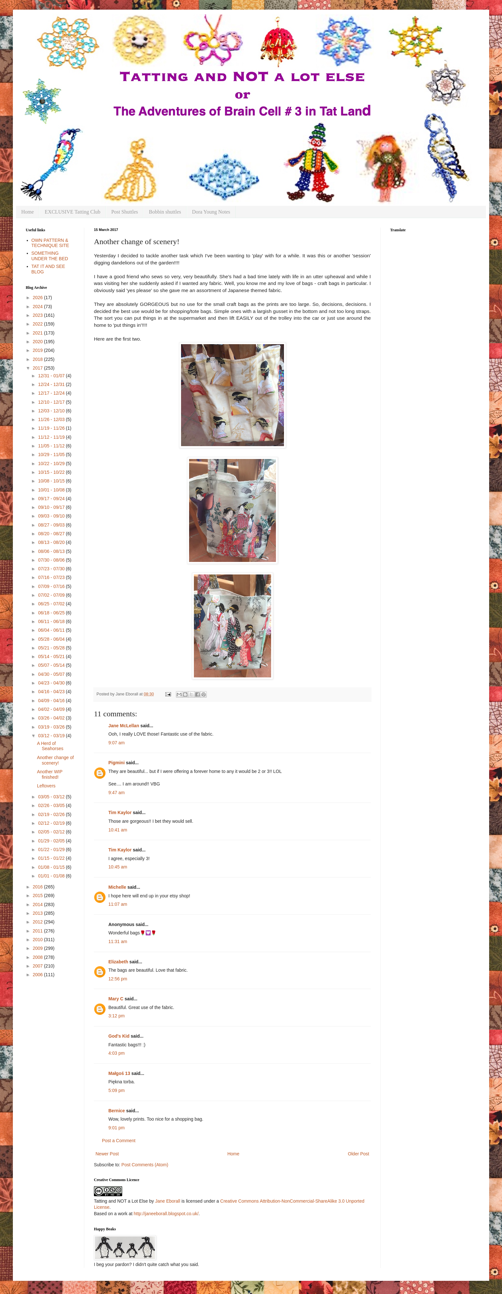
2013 (38, 913)
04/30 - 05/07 (52, 674)
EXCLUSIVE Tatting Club (72, 212)
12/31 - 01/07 (52, 375)
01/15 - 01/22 (52, 858)
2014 (38, 904)
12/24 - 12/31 (52, 384)
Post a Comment (118, 1140)
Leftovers (46, 785)
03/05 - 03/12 (52, 796)
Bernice (116, 1110)
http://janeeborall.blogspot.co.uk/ (166, 1213)
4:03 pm (116, 1053)
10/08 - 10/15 (52, 480)
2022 (38, 323)
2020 (38, 341)
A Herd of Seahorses (50, 746)
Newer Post (107, 1153)
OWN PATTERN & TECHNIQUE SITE (50, 243)
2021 (38, 332)
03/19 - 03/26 (52, 727)
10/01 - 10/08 (52, 489)
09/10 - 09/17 (52, 507)
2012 (38, 921)
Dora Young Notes (211, 212)
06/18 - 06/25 (52, 612)
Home (27, 212)
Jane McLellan (123, 725)
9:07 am (116, 742)
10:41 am (117, 829)
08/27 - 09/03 (52, 525)
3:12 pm (116, 1015)
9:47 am (116, 792)
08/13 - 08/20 (52, 542)
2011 (38, 930)
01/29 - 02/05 (52, 840)
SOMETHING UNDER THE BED (50, 256)
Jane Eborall (167, 1201)
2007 (38, 965)
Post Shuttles (124, 212)
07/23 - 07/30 (52, 568)
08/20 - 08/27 (52, 533)
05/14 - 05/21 (52, 656)
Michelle (117, 887)
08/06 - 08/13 (52, 551)
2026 (38, 297)
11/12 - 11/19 (52, 437)
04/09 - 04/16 (52, 700)
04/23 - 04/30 (52, 682)
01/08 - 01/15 (52, 867)
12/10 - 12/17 (52, 402)
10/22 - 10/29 (52, 463)
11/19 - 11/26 (52, 428)
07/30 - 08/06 (52, 560)
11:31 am (117, 941)
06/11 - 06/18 (52, 621)
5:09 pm (116, 1090)
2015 (38, 895)
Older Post (358, 1153)
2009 (38, 948)
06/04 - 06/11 (52, 630)
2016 (38, 886)
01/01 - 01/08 (52, 875)
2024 (38, 306)
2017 (38, 368)
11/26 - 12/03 (52, 419)
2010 (38, 939)
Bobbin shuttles (165, 212)
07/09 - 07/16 (52, 586)
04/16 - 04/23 (52, 691)
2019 (38, 350)
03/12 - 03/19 (52, 735)
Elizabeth (118, 961)
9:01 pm (116, 1127)
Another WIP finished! (49, 774)
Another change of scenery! (55, 760)
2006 (38, 974)
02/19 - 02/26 (52, 814)
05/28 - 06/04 (52, 639)
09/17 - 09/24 (52, 498)
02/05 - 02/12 (52, 831)
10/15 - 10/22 (52, 472)
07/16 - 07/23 (52, 577)
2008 (38, 957)
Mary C (115, 998)
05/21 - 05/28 (52, 647)
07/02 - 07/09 (52, 595)
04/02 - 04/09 (52, 709)
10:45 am (117, 866)
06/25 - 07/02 (52, 603)
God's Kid (119, 1036)
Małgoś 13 (119, 1073)
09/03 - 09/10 (52, 516)
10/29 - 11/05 (52, 454)
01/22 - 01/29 (52, 849)
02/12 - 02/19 (52, 823)
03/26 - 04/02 (52, 717)
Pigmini (116, 762)
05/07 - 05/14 (52, 665)
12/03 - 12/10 (52, 410)
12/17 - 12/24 (52, 393)
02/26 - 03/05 (52, 805)
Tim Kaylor (120, 812)
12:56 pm (117, 978)
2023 (38, 315)
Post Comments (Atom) (145, 1164)
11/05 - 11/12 (52, 445)
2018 (38, 359)
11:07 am (117, 904)
